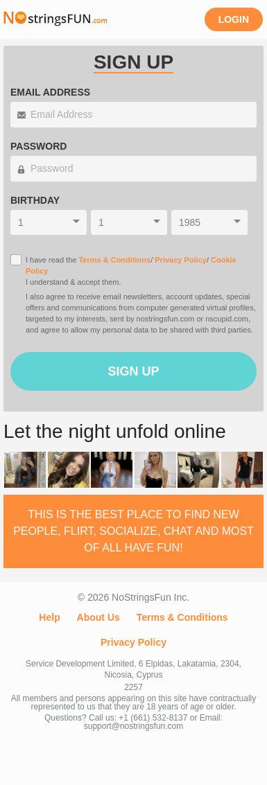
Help (49, 617)
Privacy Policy (181, 260)
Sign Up (133, 371)
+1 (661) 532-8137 (153, 718)
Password (38, 146)
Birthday (35, 200)
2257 (133, 687)
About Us (98, 617)
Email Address (50, 92)
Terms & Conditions (114, 260)
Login (233, 19)
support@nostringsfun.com (134, 726)
